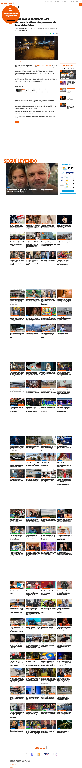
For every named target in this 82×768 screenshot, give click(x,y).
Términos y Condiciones (15, 766)
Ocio (73, 4)
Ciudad (56, 4)
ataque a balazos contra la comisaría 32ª (43, 65)
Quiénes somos (13, 764)
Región (60, 4)
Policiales (65, 4)
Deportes (69, 4)
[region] (41, 11)
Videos (76, 4)
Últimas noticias (51, 4)
